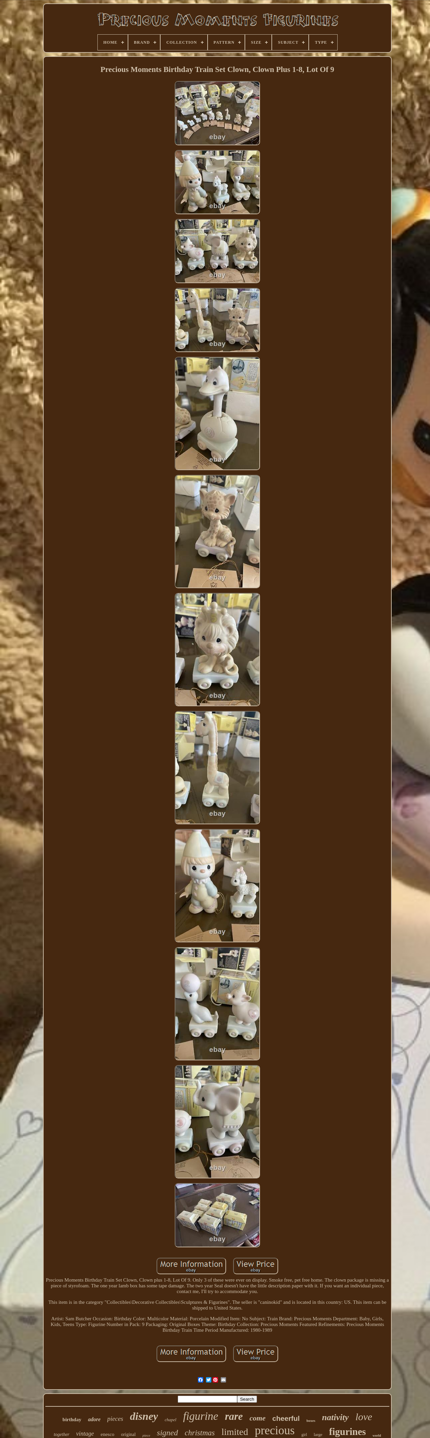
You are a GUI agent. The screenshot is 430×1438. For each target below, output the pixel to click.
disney (144, 1416)
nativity (335, 1417)
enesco (108, 1434)
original (128, 1434)
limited (234, 1432)
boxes (310, 1420)
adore (94, 1419)
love (363, 1416)
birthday (71, 1419)
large (318, 1434)
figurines (347, 1431)
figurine (200, 1416)
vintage (85, 1433)
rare (234, 1416)
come (258, 1418)
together (62, 1434)
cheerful (286, 1418)
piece (146, 1435)
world (377, 1435)
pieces (115, 1418)
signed (167, 1432)
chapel (170, 1419)
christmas (200, 1433)
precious (275, 1430)
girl (304, 1434)
